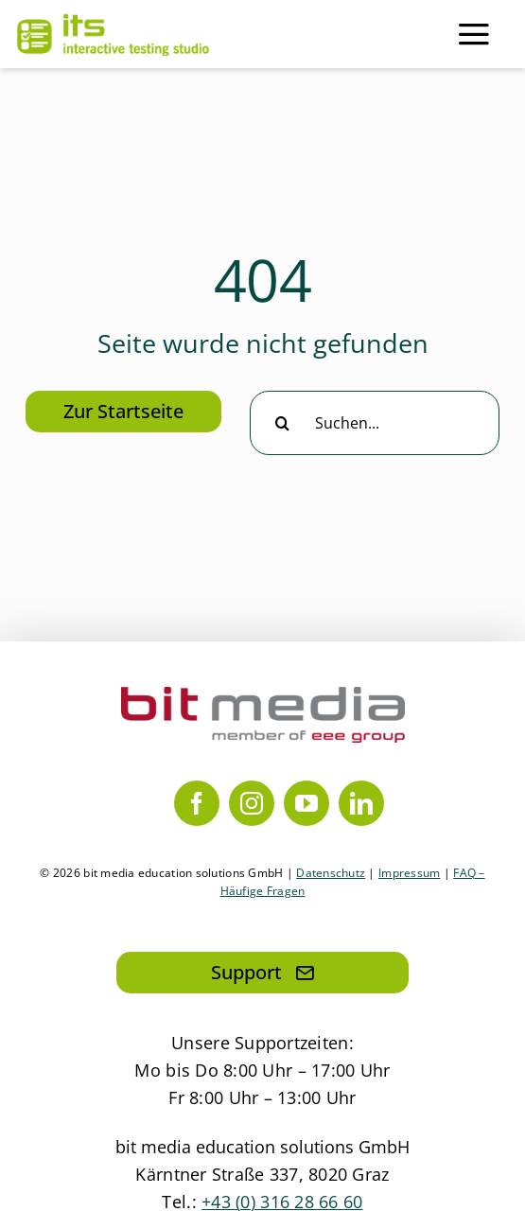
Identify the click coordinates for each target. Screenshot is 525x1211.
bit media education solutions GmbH (262, 1146)
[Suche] (282, 423)
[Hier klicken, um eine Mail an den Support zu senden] (262, 972)
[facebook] (196, 803)
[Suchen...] (374, 423)
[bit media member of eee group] (263, 695)
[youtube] (306, 803)
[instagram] (251, 803)
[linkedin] (361, 803)
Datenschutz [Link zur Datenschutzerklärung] (330, 873)
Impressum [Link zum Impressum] (409, 873)
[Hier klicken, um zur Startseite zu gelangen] (123, 411)
